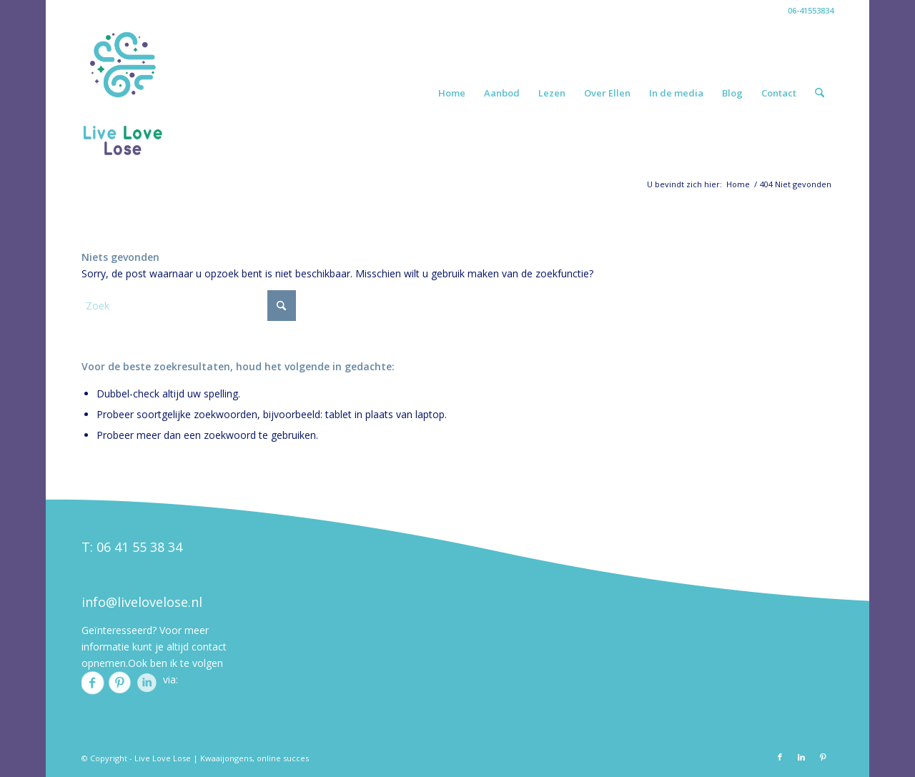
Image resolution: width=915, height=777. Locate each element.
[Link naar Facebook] (780, 757)
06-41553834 (811, 10)
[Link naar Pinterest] (823, 757)
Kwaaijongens (226, 758)
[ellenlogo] (122, 92)
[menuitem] (452, 92)
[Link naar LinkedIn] (801, 757)
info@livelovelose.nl (141, 601)
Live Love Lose (162, 758)
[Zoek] (820, 92)
